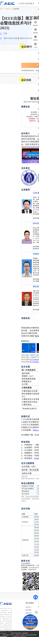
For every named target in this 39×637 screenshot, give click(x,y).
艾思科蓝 (25, 70)
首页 (1, 9)
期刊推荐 (28, 610)
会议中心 (8, 9)
